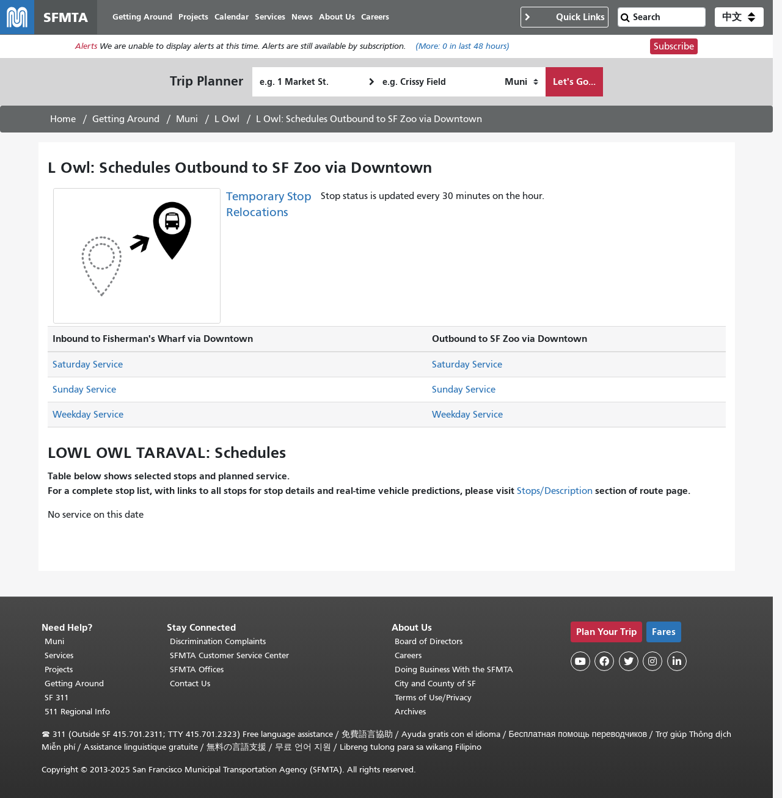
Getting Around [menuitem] (142, 17)
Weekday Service (88, 414)
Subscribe (674, 46)
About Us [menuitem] (337, 17)
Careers (408, 655)
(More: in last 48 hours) (462, 47)
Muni (187, 119)
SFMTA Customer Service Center (229, 655)
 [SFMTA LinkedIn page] (677, 661)
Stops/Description (555, 490)
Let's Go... (574, 81)
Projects (59, 669)
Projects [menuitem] (193, 17)
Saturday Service (88, 364)
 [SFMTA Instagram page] (652, 661)
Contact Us (190, 683)
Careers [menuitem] (375, 17)
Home (63, 119)
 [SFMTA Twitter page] (629, 661)
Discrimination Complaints (218, 641)
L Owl (226, 119)
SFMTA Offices (197, 669)
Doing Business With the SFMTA (454, 669)
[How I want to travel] (521, 81)
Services (59, 655)
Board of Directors (428, 641)
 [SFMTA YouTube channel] (580, 661)
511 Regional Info (77, 711)
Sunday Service (84, 389)
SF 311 (57, 697)
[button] (739, 17)
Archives (410, 711)
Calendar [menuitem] (231, 17)
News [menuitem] (302, 17)
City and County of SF (435, 683)
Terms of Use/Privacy (433, 697)
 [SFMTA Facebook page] (604, 661)
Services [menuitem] (270, 17)
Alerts (86, 47)
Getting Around (125, 119)
